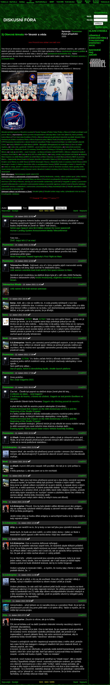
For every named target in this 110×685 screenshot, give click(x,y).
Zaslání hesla (101, 27)
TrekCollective (70, 2)
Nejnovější (6, 211)
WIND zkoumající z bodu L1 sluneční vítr (70, 164)
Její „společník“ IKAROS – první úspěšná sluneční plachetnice (39, 147)
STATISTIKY (95, 43)
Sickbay (22, 2)
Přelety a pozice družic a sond (16, 179)
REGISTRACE (101, 13)
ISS (2, 179)
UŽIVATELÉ (94, 35)
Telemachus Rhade (12, 284)
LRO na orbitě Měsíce (39, 154)
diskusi (83, 154)
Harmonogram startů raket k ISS (27, 174)
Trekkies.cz (4, 2)
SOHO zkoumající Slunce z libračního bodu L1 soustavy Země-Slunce (56, 162)
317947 (42, 319)
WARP (52, 2)
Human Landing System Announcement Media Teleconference (38, 230)
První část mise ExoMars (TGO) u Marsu (27, 137)
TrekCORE (60, 2)
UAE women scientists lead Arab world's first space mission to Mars (41, 270)
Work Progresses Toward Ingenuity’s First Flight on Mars (36, 256)
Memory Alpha (79, 1)
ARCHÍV (93, 55)
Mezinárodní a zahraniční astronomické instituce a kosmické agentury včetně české (40, 184)
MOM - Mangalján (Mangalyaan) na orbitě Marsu (52, 144)
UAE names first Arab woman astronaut (28, 289)
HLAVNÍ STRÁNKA (98, 31)
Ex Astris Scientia (96, 1)
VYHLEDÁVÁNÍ (96, 40)
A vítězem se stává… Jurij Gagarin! (26, 394)
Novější (15, 211)
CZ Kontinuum (30, 1)
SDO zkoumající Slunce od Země (70, 159)
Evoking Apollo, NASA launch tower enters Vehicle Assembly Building (41, 428)
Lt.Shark (7, 601)
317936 (25, 358)
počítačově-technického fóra (59, 54)
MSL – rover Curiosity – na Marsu (32, 152)
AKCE (92, 45)
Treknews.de (105, 2)
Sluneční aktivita (78, 184)
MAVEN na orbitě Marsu (24, 144)
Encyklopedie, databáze (10, 194)
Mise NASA (81, 176)
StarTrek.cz (13, 2)
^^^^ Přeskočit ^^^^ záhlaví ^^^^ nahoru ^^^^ (44, 198)
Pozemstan (76, 31)
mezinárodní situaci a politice (74, 51)
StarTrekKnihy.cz (41, 2)
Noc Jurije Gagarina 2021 (22, 380)
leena (5, 315)
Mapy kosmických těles (57, 186)
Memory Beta (87, 1)
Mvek (5, 299)
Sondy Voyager (41, 132)
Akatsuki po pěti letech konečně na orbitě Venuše (62, 137)
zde (13, 147)
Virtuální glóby (37, 191)
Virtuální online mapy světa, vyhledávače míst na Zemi (64, 191)
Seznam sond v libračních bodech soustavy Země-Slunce (47, 169)
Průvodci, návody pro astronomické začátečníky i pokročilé (39, 181)
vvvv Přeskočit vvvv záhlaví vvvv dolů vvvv (44, 42)
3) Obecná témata (12, 34)
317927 (28, 319)
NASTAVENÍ (95, 50)
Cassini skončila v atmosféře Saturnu (42, 159)
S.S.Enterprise (10, 447)
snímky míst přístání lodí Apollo (67, 154)
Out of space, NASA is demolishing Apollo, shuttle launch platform (40, 368)
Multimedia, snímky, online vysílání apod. (60, 176)
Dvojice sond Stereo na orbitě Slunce (15, 162)
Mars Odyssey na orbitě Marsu (53, 157)
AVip (5, 502)
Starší (75, 211)
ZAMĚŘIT (82, 216)
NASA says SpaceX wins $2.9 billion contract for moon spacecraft (40, 228)
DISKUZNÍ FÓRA (98, 38)
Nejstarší (83, 211)
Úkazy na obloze (35, 179)
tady (11, 144)
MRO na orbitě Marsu (33, 157)
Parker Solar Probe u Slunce (58, 132)
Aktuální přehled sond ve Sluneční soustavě (17, 132)
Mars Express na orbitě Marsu (12, 157)
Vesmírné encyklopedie (51, 179)
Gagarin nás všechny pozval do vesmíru (61, 401)
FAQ (91, 52)
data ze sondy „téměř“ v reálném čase (19, 167)
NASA (42, 176)
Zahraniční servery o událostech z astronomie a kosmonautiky (24, 186)
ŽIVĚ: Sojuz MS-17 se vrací (23, 240)
